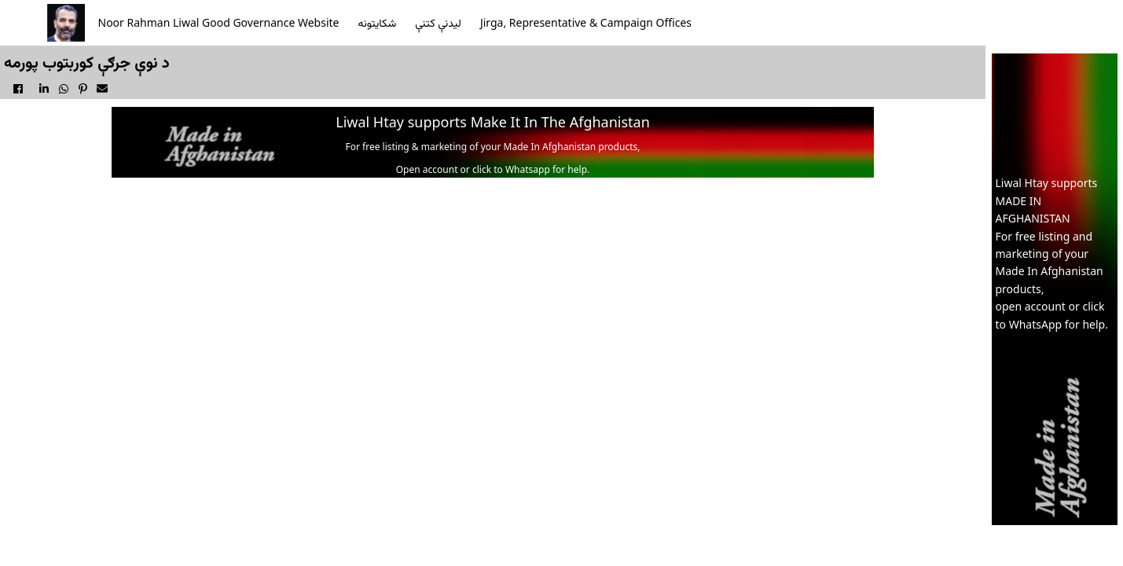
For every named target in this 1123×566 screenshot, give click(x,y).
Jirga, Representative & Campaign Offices (586, 22)
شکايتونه (377, 22)
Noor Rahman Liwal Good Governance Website (218, 22)
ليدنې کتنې (438, 22)
